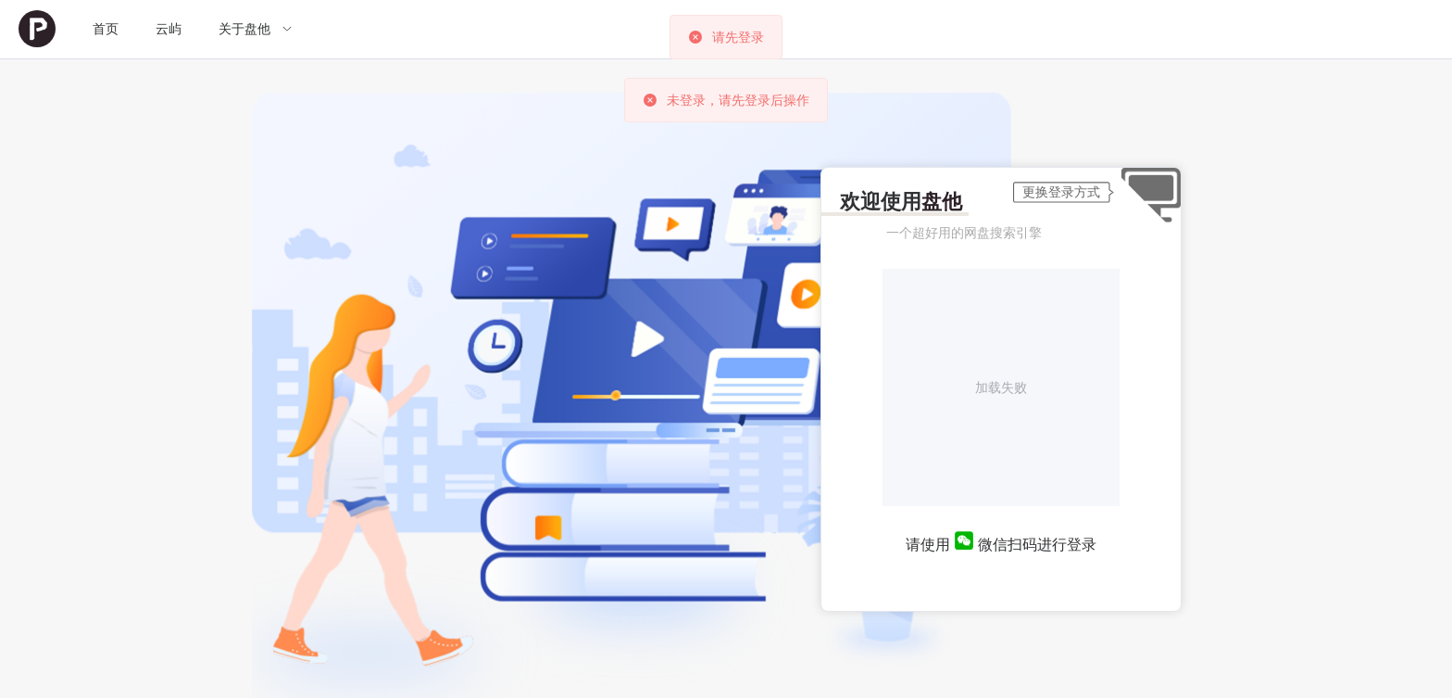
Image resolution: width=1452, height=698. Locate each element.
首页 (106, 28)
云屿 (169, 28)
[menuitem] (37, 29)
